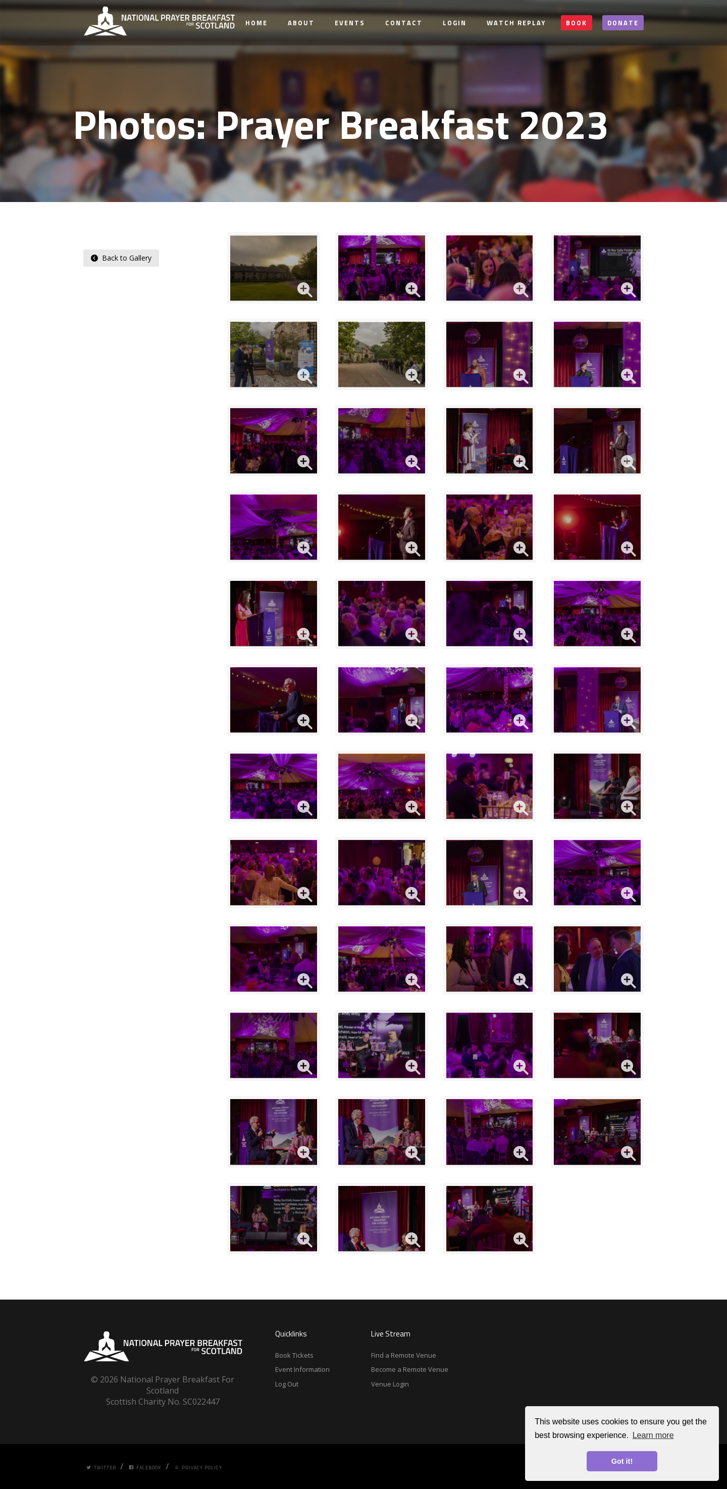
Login (454, 23)
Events (350, 23)
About (301, 23)
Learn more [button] (653, 1435)
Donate (623, 23)
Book (576, 23)
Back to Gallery (121, 258)
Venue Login (390, 1383)
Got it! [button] (622, 1461)
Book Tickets (294, 1355)
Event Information (302, 1369)
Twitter (101, 1467)
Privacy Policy (198, 1467)
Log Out (286, 1383)
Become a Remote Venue (409, 1369)
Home (256, 23)
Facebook (145, 1467)
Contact (404, 23)
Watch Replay (516, 23)
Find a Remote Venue (403, 1355)
